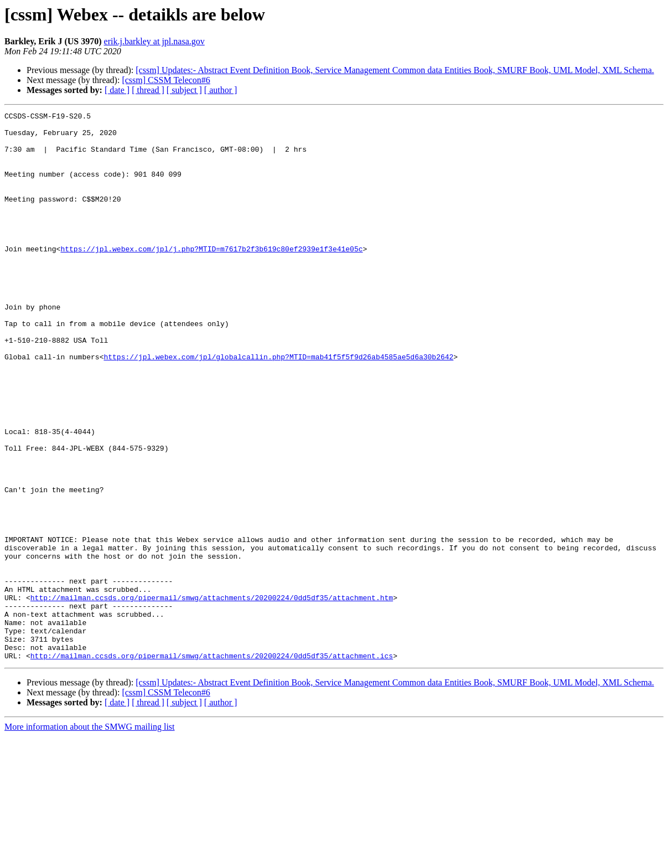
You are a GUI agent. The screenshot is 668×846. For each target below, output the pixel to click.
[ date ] (117, 90)
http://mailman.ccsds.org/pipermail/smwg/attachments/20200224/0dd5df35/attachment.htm (211, 695)
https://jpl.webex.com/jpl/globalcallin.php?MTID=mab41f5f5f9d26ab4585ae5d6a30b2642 (278, 406)
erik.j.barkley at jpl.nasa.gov (154, 41)
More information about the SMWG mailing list (89, 836)
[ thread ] (148, 90)
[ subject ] (184, 90)
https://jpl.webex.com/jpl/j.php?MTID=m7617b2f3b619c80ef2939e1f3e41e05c (211, 277)
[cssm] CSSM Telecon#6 (166, 80)
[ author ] (220, 90)
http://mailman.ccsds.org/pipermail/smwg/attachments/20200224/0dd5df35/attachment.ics (211, 765)
